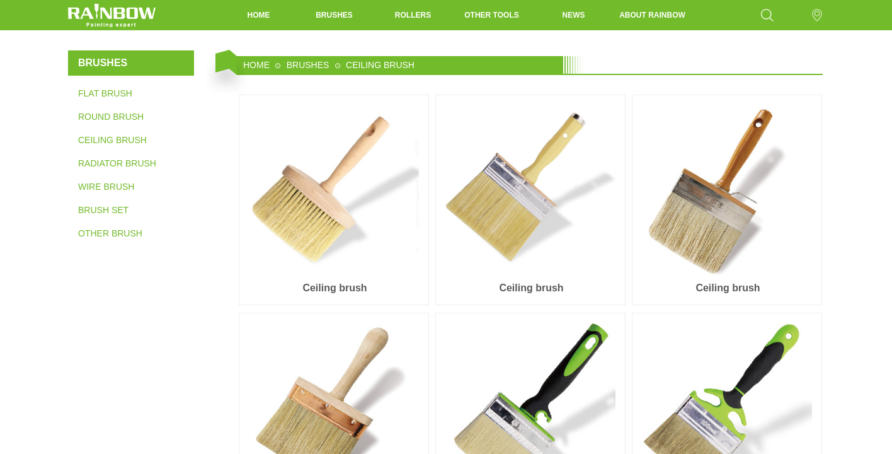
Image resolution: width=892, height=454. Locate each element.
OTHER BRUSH (110, 233)
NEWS (574, 15)
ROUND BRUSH (111, 117)
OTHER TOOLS (491, 15)
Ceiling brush (334, 287)
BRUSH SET (103, 210)
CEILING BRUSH (112, 140)
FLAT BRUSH (105, 93)
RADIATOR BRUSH (117, 163)
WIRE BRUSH (106, 187)
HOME (259, 15)
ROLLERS (413, 15)
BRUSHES (334, 15)
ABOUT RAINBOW (652, 15)
